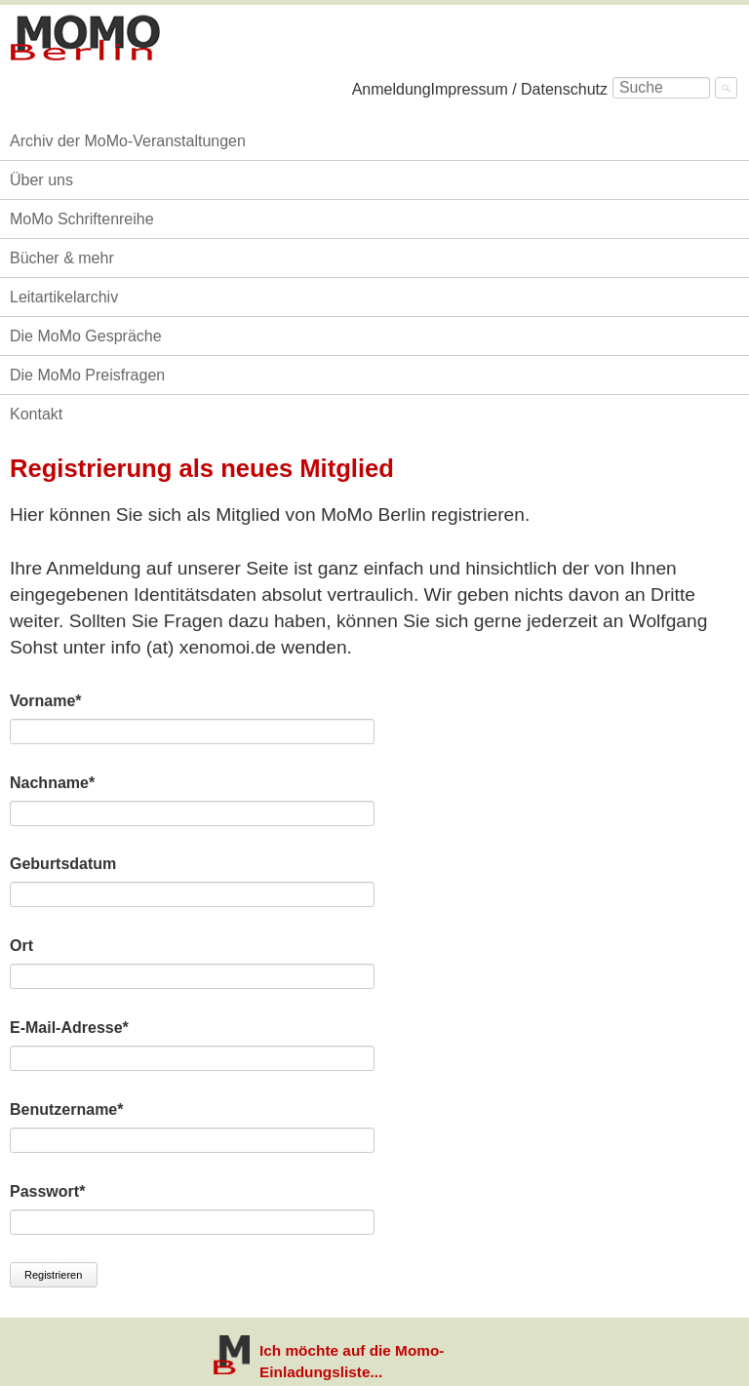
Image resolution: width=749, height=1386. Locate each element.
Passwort (47, 1190)
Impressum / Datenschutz (519, 89)
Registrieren (53, 1275)
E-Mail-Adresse (69, 1026)
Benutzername (66, 1108)
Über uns (41, 180)
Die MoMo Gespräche (86, 336)
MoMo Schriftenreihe (82, 219)
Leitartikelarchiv (64, 297)
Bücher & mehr (62, 258)
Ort (21, 945)
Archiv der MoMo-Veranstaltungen (128, 141)
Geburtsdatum (63, 863)
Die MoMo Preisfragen (87, 375)
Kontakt (36, 414)
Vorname (47, 699)
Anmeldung (391, 89)
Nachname (52, 781)
